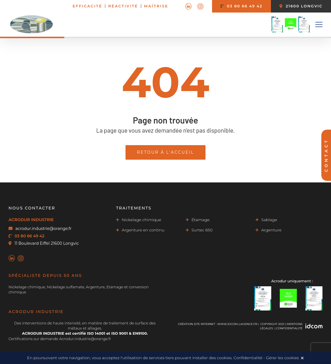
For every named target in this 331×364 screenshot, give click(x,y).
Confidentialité (289, 328)
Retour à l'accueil (165, 152)
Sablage (269, 219)
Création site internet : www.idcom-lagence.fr (217, 324)
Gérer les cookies (282, 357)
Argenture (271, 230)
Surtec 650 (202, 230)
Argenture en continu (143, 230)
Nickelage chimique (141, 219)
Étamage (201, 219)
